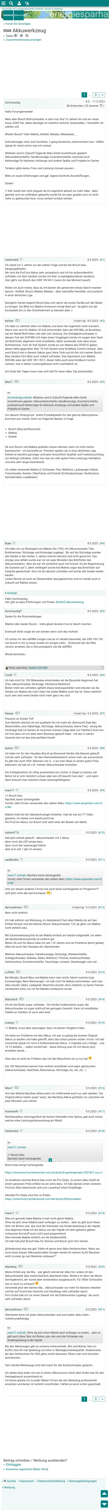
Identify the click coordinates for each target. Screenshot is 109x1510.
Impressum (26, 1481)
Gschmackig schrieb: (19, 397)
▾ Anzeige (11, 593)
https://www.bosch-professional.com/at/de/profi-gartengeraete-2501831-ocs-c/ (54, 1172)
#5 (102, 611)
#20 (101, 1266)
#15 (101, 1022)
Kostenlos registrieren (18, 1469)
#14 (101, 999)
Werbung (8, 1487)
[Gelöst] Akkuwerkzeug (70, 602)
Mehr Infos (40, 1469)
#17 (101, 1111)
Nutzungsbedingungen (82, 1481)
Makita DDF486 (38, 667)
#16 (101, 1088)
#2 (102, 320)
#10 (101, 832)
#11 (101, 859)
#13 (101, 972)
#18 (101, 1131)
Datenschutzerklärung (50, 1481)
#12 (101, 907)
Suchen (9, 1481)
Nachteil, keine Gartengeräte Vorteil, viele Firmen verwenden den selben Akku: (54, 878)
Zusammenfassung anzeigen (22, 39)
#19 (101, 1213)
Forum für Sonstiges (17, 23)
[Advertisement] (54, 67)
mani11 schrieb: (16, 875)
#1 (102, 259)
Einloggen (12, 1464)
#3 (102, 382)
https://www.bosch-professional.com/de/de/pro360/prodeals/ (43, 1199)
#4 (102, 543)
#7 (102, 713)
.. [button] (48, 411)
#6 (102, 675)
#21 (101, 1309)
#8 (102, 748)
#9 (102, 790)
